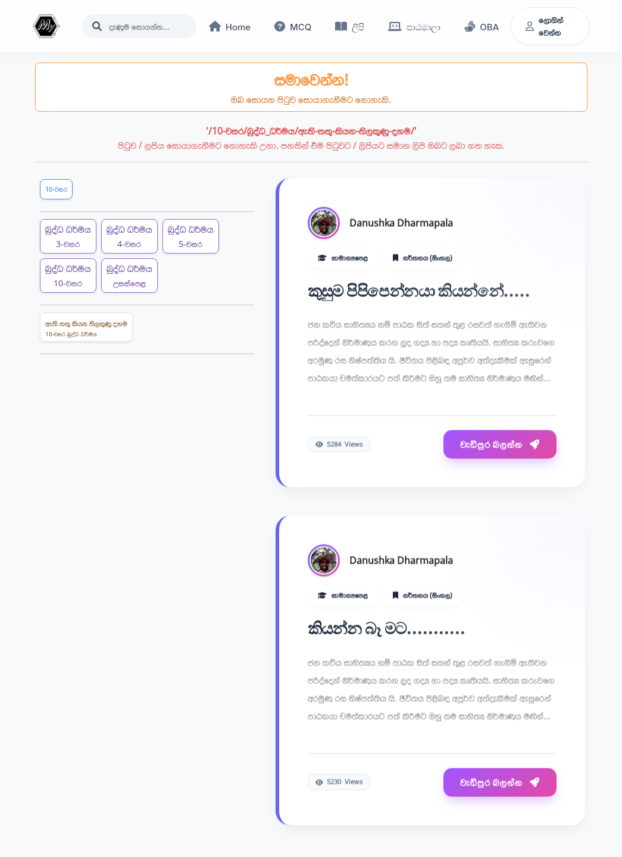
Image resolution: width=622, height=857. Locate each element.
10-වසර (56, 188)
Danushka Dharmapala (401, 223)
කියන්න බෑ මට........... (386, 630)
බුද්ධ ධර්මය (68, 236)
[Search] (139, 26)
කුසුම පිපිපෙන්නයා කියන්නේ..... (419, 292)
